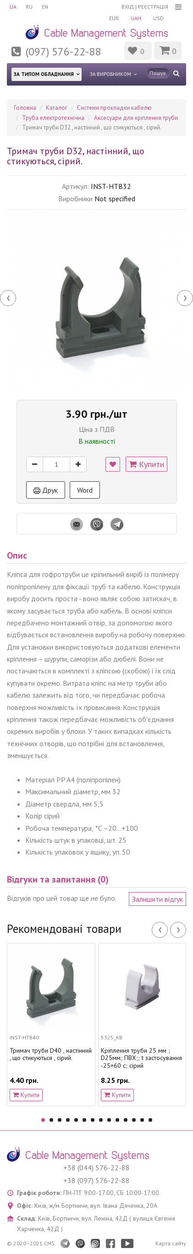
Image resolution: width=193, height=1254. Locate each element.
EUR (114, 18)
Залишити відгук (157, 899)
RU (29, 6)
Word (85, 490)
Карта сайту (170, 1243)
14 (150, 1120)
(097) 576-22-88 (63, 51)
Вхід (127, 6)
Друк (45, 490)
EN (45, 6)
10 (117, 1120)
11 (125, 1120)
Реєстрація (153, 6)
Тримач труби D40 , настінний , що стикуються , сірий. (51, 1054)
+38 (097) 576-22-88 (96, 1180)
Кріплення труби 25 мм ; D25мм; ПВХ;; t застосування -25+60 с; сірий (141, 1058)
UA (13, 6)
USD (158, 18)
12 (134, 1120)
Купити (146, 464)
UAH (136, 18)
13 (142, 1120)
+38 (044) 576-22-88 (96, 1167)
